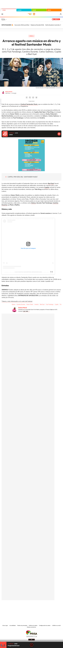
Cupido (56, 304)
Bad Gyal (42, 304)
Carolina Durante (21, 304)
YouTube (28, 605)
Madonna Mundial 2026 (37, 25)
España (3, 19)
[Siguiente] (60, 25)
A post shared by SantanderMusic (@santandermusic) (28, 272)
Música (31, 36)
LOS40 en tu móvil (56, 625)
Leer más (25, 311)
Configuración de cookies (44, 625)
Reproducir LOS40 (59, 134)
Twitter (30, 97)
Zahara (33, 203)
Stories (41, 605)
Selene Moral (8, 91)
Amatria (36, 304)
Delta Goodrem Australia (52, 25)
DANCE (34, 10)
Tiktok (25, 605)
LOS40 (4, 10)
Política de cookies (33, 625)
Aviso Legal (5, 625)
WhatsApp (33, 97)
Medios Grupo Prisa (31, 636)
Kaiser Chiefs (30, 304)
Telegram (36, 97)
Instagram (22, 605)
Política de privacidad (22, 625)
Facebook (26, 97)
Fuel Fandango (49, 304)
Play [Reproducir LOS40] (31, 645)
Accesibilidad (13, 625)
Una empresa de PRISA (31, 632)
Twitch (38, 605)
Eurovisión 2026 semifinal (22, 25)
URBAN (49, 10)
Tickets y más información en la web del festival (17, 301)
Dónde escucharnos (31, 627)
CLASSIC (19, 10)
